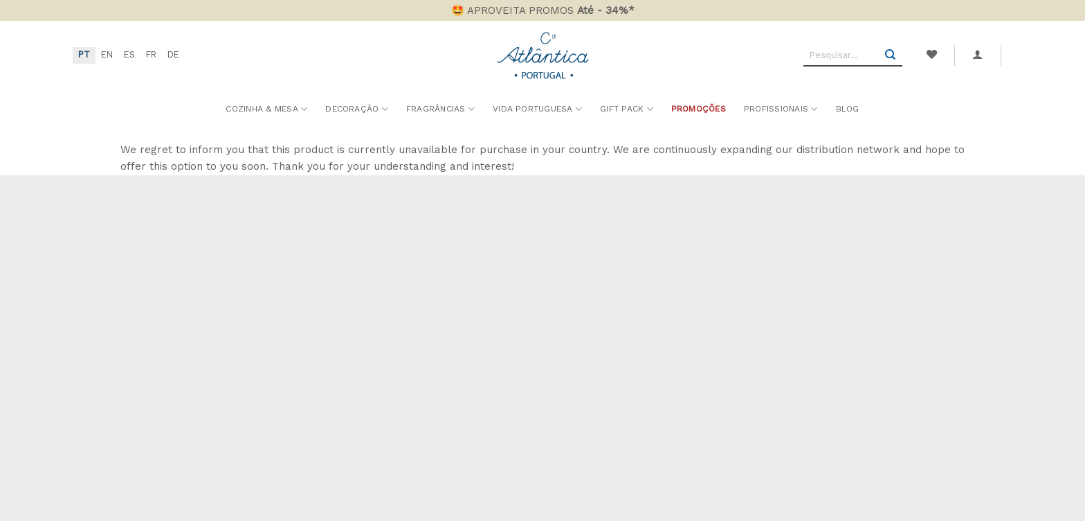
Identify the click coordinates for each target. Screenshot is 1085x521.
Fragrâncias (440, 109)
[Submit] (890, 55)
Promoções (698, 109)
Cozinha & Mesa (266, 109)
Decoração (356, 109)
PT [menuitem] (84, 54)
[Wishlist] (931, 54)
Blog (847, 109)
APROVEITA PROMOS (551, 10)
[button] (978, 54)
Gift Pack (626, 109)
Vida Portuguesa (537, 109)
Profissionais (781, 109)
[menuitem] (84, 55)
